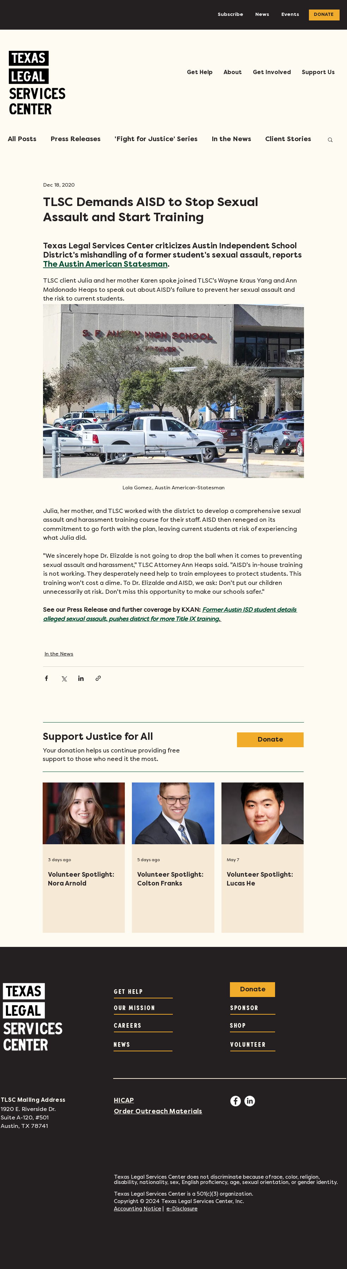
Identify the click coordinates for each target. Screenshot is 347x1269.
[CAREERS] (143, 1025)
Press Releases (75, 139)
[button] (199, 72)
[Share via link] (98, 678)
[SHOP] (252, 1025)
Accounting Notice (137, 1209)
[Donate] (270, 739)
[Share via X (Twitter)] (63, 678)
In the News (231, 139)
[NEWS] (143, 1044)
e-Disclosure (181, 1209)
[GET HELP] (143, 991)
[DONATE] (324, 15)
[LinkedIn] (249, 1101)
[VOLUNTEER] (252, 1044)
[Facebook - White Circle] (235, 1101)
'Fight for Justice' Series (156, 139)
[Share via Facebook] (46, 678)
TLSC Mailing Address (33, 1100)
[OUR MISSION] (143, 1008)
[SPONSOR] (252, 1008)
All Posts (22, 139)
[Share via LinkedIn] (81, 678)
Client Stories (288, 139)
